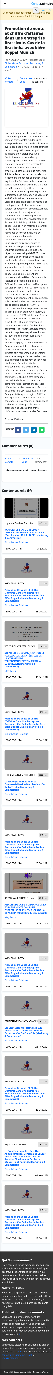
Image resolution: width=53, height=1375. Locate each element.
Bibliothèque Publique (16, 63)
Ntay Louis (10, 671)
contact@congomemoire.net (17, 1355)
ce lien (18, 1351)
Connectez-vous (26, 80)
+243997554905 (10, 1358)
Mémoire (42, 3)
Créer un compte (9, 80)
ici (20, 1334)
